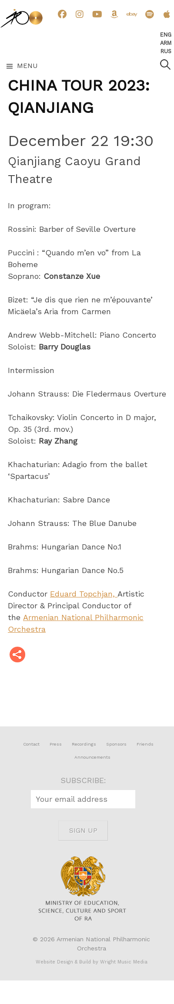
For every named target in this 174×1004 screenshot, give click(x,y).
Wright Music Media (123, 962)
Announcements (92, 757)
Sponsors (116, 744)
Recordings (84, 744)
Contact (31, 744)
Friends (145, 744)
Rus (166, 51)
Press (56, 744)
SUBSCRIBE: (83, 780)
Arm (165, 43)
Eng (165, 34)
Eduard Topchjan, (83, 593)
